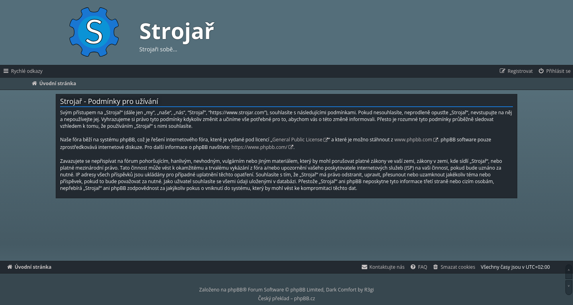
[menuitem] (554, 71)
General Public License (298, 139)
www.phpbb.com (413, 139)
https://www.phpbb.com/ (259, 147)
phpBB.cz (304, 298)
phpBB (235, 289)
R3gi (369, 289)
